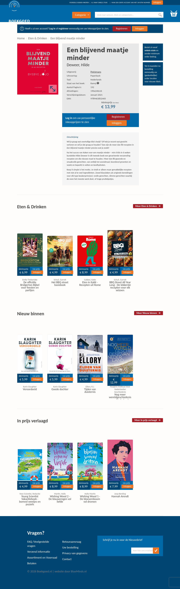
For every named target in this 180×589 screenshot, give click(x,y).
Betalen (31, 563)
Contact (67, 559)
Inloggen (157, 2)
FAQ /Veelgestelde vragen (38, 544)
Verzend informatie (38, 551)
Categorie (82, 15)
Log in (52, 28)
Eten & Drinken (37, 38)
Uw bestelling (70, 547)
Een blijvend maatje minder (67, 38)
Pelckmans (96, 71)
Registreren (121, 28)
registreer (64, 28)
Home (21, 38)
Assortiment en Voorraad (42, 557)
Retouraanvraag (71, 541)
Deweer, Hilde (78, 64)
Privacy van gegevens (74, 553)
